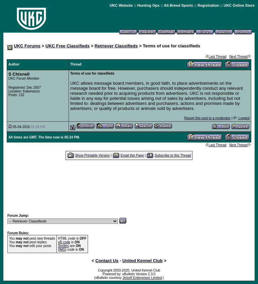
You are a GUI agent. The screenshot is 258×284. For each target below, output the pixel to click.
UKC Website (121, 5)
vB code (64, 242)
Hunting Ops (148, 5)
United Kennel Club (142, 260)
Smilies (63, 246)
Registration (208, 5)
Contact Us (107, 260)
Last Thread (217, 56)
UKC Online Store (239, 5)
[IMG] (62, 249)
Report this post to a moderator (207, 118)
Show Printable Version (92, 155)
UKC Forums (27, 45)
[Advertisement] (129, 186)
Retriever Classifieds (116, 45)
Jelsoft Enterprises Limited (142, 278)
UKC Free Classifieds (67, 45)
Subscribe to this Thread (173, 155)
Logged (244, 118)
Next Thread (238, 56)
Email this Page (132, 155)
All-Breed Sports (178, 5)
